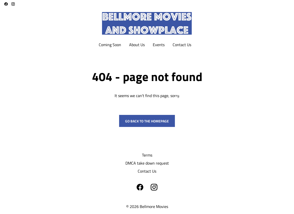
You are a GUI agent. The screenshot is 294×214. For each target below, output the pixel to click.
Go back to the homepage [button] (147, 121)
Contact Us (147, 171)
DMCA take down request (147, 163)
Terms (147, 155)
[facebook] (6, 4)
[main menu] (145, 44)
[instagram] (13, 4)
